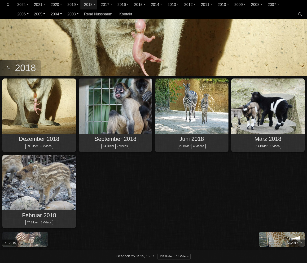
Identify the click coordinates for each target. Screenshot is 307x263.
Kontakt (125, 14)
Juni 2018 (191, 139)
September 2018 (115, 139)
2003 (71, 14)
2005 (38, 14)
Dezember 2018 (39, 139)
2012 (188, 5)
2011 (205, 5)
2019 (71, 5)
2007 (272, 5)
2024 (21, 5)
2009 (238, 5)
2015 (138, 5)
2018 (88, 5)
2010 (222, 5)
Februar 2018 (39, 215)
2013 (171, 5)
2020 (55, 5)
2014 (155, 5)
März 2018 (267, 139)
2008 (255, 5)
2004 (55, 14)
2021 (38, 5)
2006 (21, 14)
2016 (122, 5)
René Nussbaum (98, 14)
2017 (105, 5)
